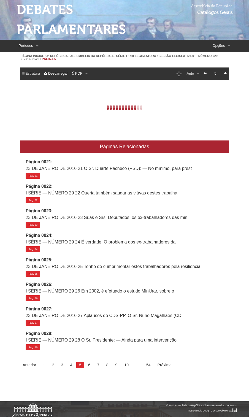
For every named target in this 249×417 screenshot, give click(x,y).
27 (32, 322)
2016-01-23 (31, 59)
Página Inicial (32, 56)
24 (32, 249)
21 (32, 175)
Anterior (29, 365)
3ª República (56, 56)
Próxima (165, 365)
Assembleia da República (91, 56)
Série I (121, 56)
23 (32, 224)
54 (148, 365)
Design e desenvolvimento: (220, 410)
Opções (218, 46)
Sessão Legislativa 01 (177, 56)
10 (126, 365)
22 (32, 200)
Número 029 (208, 56)
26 (32, 298)
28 (32, 347)
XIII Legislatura (142, 56)
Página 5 (49, 59)
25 (32, 273)
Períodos (26, 46)
